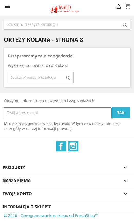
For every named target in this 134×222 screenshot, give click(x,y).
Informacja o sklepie (27, 207)
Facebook (61, 146)
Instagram (73, 146)
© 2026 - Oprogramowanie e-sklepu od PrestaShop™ (51, 215)
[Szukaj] (67, 24)
